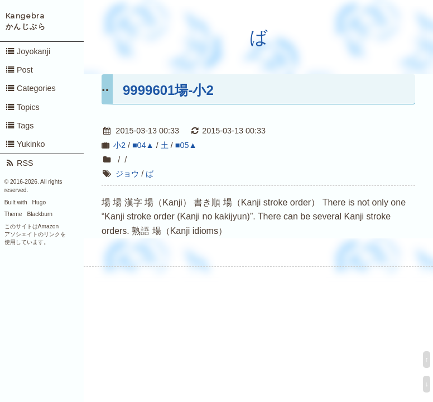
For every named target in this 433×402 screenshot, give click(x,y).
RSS (19, 163)
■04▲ (143, 145)
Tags (19, 125)
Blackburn (40, 214)
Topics (22, 107)
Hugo (39, 202)
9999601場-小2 (168, 90)
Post (19, 69)
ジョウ (127, 173)
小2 (119, 145)
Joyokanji (27, 51)
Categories (30, 88)
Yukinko (25, 144)
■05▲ (186, 145)
